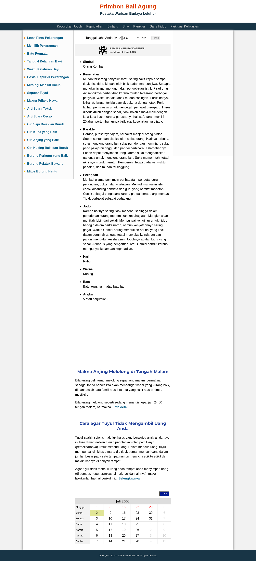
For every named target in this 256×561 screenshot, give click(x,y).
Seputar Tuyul (37, 92)
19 (124, 530)
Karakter (139, 26)
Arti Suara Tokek (39, 108)
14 (110, 541)
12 (110, 530)
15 (124, 507)
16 (124, 512)
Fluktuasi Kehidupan (185, 26)
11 (110, 524)
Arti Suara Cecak (39, 116)
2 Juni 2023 (129, 52)
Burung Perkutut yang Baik (47, 155)
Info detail (121, 407)
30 (151, 512)
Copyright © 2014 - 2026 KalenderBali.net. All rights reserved (128, 555)
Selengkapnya (129, 478)
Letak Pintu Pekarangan (45, 37)
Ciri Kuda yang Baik (42, 132)
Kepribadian (94, 26)
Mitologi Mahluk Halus (43, 85)
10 (110, 518)
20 (124, 535)
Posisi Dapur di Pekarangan (48, 77)
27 (137, 535)
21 (124, 541)
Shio (125, 26)
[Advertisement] (94, 20)
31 (151, 518)
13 (110, 535)
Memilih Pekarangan (42, 45)
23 (137, 512)
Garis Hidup (157, 26)
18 (124, 524)
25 (137, 524)
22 (137, 507)
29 (151, 507)
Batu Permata (37, 53)
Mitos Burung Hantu (42, 171)
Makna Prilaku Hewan (43, 100)
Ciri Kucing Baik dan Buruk (47, 147)
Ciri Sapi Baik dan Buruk (45, 124)
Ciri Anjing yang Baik (43, 140)
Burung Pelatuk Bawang (45, 163)
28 (137, 541)
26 (137, 530)
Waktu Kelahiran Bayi (43, 69)
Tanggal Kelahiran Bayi (44, 61)
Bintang (113, 26)
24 (137, 518)
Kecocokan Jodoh (69, 26)
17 (124, 518)
